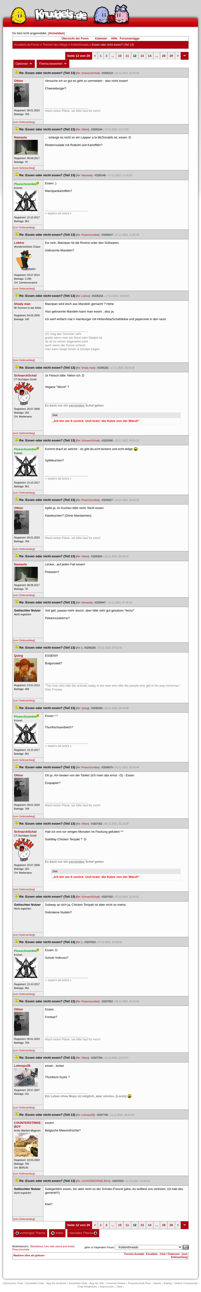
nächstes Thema (83, 1233)
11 (127, 56)
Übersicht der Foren (75, 38)
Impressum (107, 1286)
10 (119, 56)
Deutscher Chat (13, 1283)
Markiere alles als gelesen (29, 1255)
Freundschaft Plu (139, 1283)
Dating (168, 1283)
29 (171, 56)
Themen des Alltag (55, 44)
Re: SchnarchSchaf (88, 73)
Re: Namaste (84, 175)
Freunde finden (115, 1283)
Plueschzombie (20, 1249)
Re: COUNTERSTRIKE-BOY (93, 1180)
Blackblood (36, 1246)
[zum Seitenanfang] (24, 122)
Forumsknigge (129, 38)
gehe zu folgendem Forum (99, 1247)
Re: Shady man (85, 367)
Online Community (186, 1283)
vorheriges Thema (30, 1233)
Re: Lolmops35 (85, 1114)
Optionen (24, 64)
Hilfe (114, 38)
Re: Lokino (83, 295)
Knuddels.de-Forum (26, 44)
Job (119, 1286)
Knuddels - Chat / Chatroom (163, 1254)
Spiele (157, 1283)
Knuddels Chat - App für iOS (86, 1283)
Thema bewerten (53, 64)
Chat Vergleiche (87, 1286)
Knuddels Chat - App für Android (45, 1283)
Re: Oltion (82, 129)
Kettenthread (80, 44)
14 (149, 56)
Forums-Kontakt (134, 1254)
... (112, 56)
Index (57, 1233)
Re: (79, 647)
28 (163, 56)
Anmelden (56, 33)
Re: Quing (82, 708)
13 (142, 56)
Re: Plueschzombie (88, 234)
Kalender (101, 38)
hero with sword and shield (59, 1246)
